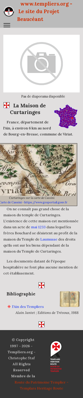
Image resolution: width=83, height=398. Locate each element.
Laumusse (48, 239)
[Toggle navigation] (7, 25)
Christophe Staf (21, 358)
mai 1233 (38, 227)
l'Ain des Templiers (28, 310)
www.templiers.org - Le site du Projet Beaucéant (44, 11)
